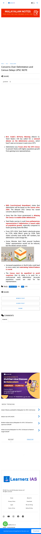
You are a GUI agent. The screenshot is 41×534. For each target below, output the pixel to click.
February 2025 (13, 63)
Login (11, 504)
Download (29, 501)
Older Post (20, 303)
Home (2, 63)
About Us (29, 498)
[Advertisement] (20, 39)
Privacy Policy (11, 501)
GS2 (7, 63)
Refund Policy (29, 508)
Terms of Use (11, 508)
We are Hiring (29, 504)
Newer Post (20, 298)
